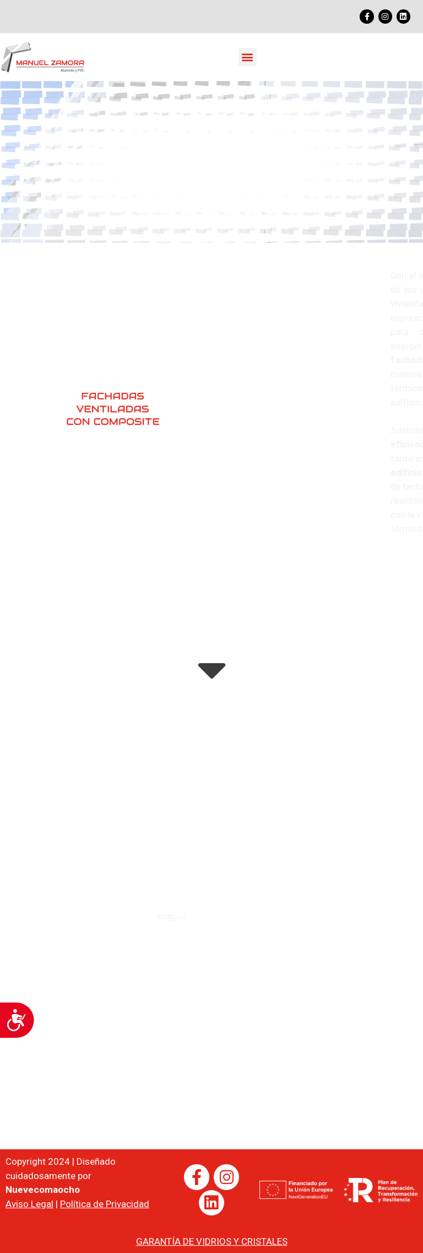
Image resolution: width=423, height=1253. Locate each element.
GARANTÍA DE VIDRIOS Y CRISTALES (212, 1241)
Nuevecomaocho (43, 1189)
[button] (247, 57)
